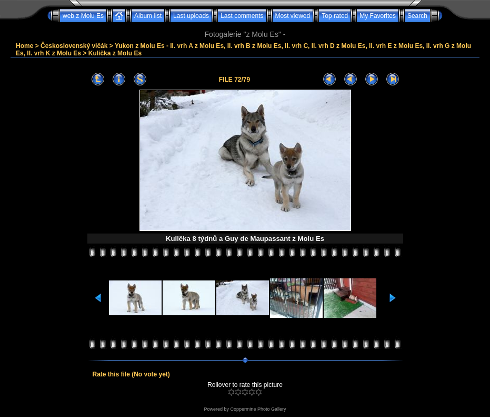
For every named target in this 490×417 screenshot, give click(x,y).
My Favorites (377, 16)
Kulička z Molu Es (115, 53)
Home (24, 46)
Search (417, 16)
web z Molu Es (83, 16)
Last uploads (191, 16)
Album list (148, 16)
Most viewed (293, 16)
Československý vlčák (74, 46)
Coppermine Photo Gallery (258, 409)
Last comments (242, 16)
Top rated (335, 16)
